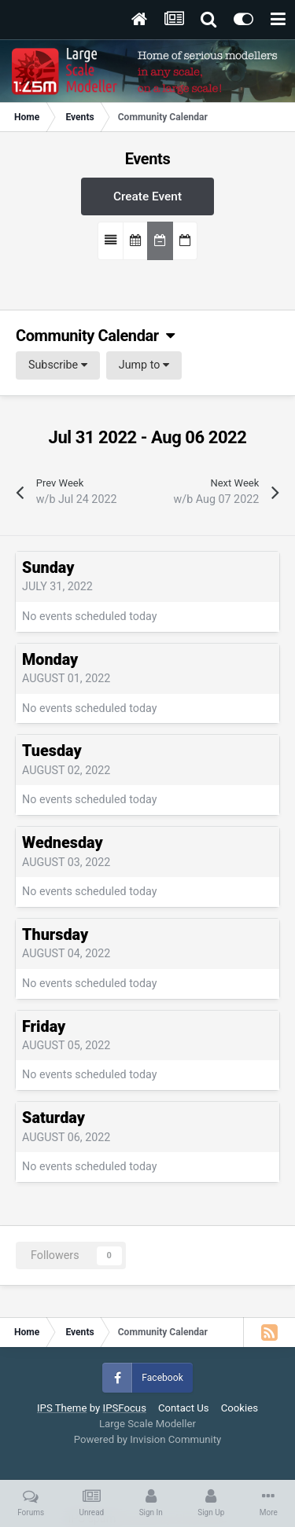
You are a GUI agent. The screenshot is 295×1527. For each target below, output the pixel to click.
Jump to (144, 364)
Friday (43, 1027)
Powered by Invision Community (148, 1439)
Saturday (53, 1118)
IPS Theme (62, 1408)
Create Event (147, 196)
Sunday (48, 568)
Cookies (239, 1408)
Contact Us (183, 1408)
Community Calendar (95, 335)
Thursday (55, 935)
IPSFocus (124, 1408)
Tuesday (52, 751)
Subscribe (57, 364)
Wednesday (62, 843)
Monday (50, 660)
